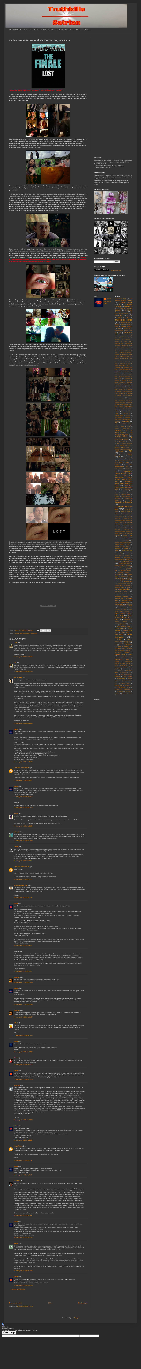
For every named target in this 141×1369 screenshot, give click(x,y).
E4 (126, 430)
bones (126, 330)
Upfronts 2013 (118, 685)
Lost (24, 633)
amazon (120, 317)
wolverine (124, 693)
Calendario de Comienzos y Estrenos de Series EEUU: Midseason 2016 (123, 345)
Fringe (130, 455)
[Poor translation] (12, 1333)
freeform (121, 453)
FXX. (125, 457)
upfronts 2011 (121, 678)
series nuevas (119, 634)
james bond (124, 492)
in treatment (126, 489)
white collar (127, 691)
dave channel (123, 425)
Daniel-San (17, 1181)
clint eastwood (118, 417)
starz (130, 654)
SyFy (127, 659)
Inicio (49, 1303)
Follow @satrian (116, 270)
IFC (120, 471)
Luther (122, 537)
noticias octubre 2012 (127, 550)
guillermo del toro (124, 458)
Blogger (76, 1318)
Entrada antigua (82, 1303)
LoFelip (16, 846)
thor (130, 672)
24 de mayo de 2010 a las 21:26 (23, 671)
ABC (121, 316)
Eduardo (16, 977)
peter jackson (127, 557)
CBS (116, 414)
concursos (117, 421)
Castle (123, 411)
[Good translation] (5, 1333)
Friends (123, 455)
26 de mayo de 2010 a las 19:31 (23, 1215)
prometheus (127, 619)
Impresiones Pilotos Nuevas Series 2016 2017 (123, 487)
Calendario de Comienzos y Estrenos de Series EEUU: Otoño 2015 (123, 354)
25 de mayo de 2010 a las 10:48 (23, 982)
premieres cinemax (123, 572)
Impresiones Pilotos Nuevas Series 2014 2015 (123, 479)
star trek (128, 650)
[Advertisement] (48, 1296)
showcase (119, 643)
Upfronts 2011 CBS (126, 680)
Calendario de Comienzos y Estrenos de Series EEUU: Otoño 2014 (123, 350)
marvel (128, 539)
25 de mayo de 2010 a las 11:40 (23, 1004)
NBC (126, 548)
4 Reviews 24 (128, 306)
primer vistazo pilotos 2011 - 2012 (123, 614)
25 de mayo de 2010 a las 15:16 (23, 1052)
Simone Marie (18, 677)
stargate (127, 652)
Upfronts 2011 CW (119, 682)
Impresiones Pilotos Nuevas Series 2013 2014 (123, 474)
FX (119, 457)
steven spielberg (122, 656)
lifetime (116, 511)
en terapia (129, 441)
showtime (127, 643)
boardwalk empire (119, 330)
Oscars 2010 (118, 555)
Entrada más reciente (15, 1303)
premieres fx (125, 580)
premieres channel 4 (126, 570)
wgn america (120, 691)
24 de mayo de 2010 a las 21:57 (23, 780)
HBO (127, 462)
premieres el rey (125, 576)
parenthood (127, 555)
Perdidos (27, 633)
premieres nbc (124, 589)
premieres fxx (118, 581)
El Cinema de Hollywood (21, 768)
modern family (119, 544)
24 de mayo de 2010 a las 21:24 (23, 657)
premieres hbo (128, 581)
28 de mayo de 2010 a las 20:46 (23, 1271)
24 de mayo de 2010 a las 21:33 (23, 723)
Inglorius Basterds (119, 491)
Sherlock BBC (118, 641)
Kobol (15, 642)
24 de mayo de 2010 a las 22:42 (23, 840)
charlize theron (119, 415)
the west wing (123, 672)
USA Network (121, 687)
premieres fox (119, 578)
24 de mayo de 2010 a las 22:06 (23, 797)
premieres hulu (118, 585)
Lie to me (127, 509)
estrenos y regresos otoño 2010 (122, 449)
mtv (128, 544)
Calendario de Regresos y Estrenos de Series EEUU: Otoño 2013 (123, 391)
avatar (122, 324)
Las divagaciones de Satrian (123, 501)
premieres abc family (124, 563)
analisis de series (123, 320)
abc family (129, 315)
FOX (130, 451)
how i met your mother (125, 470)
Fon (15, 663)
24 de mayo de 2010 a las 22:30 (23, 826)
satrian (16, 729)
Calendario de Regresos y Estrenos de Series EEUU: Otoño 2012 (123, 387)
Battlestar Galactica (126, 326)
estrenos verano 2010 (122, 447)
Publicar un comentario (18, 1289)
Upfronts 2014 (128, 685)
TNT (116, 674)
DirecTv (128, 426)
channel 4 (127, 413)
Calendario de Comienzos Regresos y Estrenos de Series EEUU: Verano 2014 (123, 335)
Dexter (122, 426)
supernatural (118, 659)
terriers (116, 665)
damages (123, 423)
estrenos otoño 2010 (125, 445)
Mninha (16, 1243)
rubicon (130, 624)
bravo (120, 332)
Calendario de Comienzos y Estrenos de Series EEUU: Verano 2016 (123, 361)
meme (127, 540)
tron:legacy (128, 674)
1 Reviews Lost (18, 633)
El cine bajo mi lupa (123, 435)
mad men (128, 537)
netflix (116, 550)
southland (117, 648)
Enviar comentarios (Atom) (25, 1306)
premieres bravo (119, 568)
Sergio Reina (18, 1146)
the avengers (123, 665)
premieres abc (127, 561)
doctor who (126, 428)
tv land (124, 676)
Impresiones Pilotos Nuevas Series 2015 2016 (123, 483)
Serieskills (118, 639)
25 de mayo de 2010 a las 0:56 (23, 861)
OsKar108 (17, 1085)
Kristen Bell (118, 498)
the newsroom (125, 669)
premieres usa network (125, 606)
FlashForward (119, 451)
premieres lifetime (119, 587)
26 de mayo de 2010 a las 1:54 (23, 1160)
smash (120, 645)
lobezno (125, 535)
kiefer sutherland (126, 496)
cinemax (128, 415)
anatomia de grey (125, 322)
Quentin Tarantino (121, 621)
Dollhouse (118, 430)
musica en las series (122, 546)
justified (117, 496)
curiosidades (125, 421)
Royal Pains (123, 624)
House (116, 470)
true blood (117, 676)
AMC (127, 317)
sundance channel (125, 657)
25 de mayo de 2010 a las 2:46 (23, 897)
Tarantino (117, 661)
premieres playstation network (122, 593)
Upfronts (130, 676)
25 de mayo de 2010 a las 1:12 (23, 879)
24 (119, 304)
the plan (122, 670)
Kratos (16, 1058)
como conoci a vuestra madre (122, 419)
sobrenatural (128, 645)
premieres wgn (122, 607)
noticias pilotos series (122, 552)
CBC (129, 411)
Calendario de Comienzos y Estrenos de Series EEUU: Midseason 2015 (123, 341)
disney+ (117, 428)
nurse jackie (128, 553)
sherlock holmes (128, 641)
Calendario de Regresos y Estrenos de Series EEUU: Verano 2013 (123, 395)
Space (123, 648)
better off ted (127, 328)
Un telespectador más (20, 885)
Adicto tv (16, 832)
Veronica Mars (118, 689)
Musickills (117, 548)
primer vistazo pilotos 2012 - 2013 (123, 617)
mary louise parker (119, 540)
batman (116, 326)
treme (122, 674)
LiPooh (16, 1023)
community (127, 417)
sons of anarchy (123, 646)
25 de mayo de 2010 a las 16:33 (23, 1079)
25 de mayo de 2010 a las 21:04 (23, 1140)
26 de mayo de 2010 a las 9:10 (23, 1175)
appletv (117, 324)
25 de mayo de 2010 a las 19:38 (23, 1120)
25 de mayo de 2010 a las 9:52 (23, 971)
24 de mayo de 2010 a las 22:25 (23, 807)
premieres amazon (120, 565)
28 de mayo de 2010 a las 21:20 (23, 1285)
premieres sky (119, 598)
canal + (121, 406)
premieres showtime (121, 596)
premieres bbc (124, 567)
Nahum (16, 813)
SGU (128, 639)
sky (116, 645)
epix (118, 443)
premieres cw (119, 574)
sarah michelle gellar (123, 626)
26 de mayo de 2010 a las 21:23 (23, 1237)
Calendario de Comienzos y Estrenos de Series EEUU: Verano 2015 (123, 358)
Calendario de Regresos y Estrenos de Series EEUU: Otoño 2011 (123, 384)
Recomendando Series (120, 623)
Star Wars (118, 652)
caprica (117, 411)
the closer (125, 667)
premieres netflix (121, 591)
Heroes (117, 464)
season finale (119, 628)
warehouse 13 (128, 689)
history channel (119, 468)
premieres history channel (124, 583)
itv (127, 491)
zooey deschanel (120, 694)
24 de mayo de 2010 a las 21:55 (23, 762)
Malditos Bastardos (119, 539)
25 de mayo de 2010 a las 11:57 (23, 1017)
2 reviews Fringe (125, 302)
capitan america (126, 410)
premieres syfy (125, 602)
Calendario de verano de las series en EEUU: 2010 (123, 398)
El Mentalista (124, 438)
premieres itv (127, 585)
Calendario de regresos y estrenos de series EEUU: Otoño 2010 (123, 380)
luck (118, 537)
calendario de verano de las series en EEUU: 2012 (123, 404)
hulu (116, 471)
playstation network (119, 559)
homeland (128, 468)
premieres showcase (121, 594)
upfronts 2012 (125, 683)
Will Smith (117, 693)
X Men (130, 693)
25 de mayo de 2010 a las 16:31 (23, 1065)
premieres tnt (119, 604)
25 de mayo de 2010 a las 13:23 (23, 1035)
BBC (119, 328)
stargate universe (120, 654)
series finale (34, 633)
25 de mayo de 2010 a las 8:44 (23, 945)
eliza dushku (122, 441)
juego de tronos (125, 494)
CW (116, 423)
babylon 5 (128, 324)
